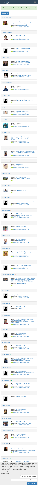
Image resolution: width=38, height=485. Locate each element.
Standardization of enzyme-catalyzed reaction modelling (22, 23)
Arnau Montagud (6, 418)
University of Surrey (21, 240)
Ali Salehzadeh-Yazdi (7, 274)
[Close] (35, 8)
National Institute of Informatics (23, 178)
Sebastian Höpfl (6, 132)
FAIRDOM (18, 151)
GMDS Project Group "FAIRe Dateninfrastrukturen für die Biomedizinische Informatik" (23, 448)
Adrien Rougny (6, 210)
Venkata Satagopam (7, 32)
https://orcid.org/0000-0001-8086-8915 (20, 412)
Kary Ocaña (5, 443)
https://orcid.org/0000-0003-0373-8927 (20, 268)
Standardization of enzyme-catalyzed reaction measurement (21, 22)
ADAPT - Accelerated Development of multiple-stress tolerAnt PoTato (23, 201)
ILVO (18, 165)
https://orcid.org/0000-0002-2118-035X (20, 217)
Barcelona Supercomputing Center (24, 423)
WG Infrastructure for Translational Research (25, 447)
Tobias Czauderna (6, 367)
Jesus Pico (5, 70)
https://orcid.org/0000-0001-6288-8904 (20, 256)
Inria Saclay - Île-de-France (22, 296)
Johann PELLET (6, 303)
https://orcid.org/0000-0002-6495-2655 (20, 297)
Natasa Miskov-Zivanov (8, 45)
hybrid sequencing (19, 164)
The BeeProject (30, 151)
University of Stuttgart (21, 141)
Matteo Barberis (6, 235)
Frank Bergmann (6, 17)
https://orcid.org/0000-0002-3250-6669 (20, 362)
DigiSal (17, 99)
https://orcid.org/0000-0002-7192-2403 (20, 167)
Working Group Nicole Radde (22, 136)
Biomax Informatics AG (22, 398)
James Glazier (5, 57)
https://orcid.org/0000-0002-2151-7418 (20, 452)
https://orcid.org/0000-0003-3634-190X (20, 64)
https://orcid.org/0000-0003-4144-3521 (20, 76)
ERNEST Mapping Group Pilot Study (23, 265)
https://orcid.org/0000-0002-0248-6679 (20, 192)
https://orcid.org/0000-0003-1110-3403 (20, 51)
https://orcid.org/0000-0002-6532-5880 (20, 39)
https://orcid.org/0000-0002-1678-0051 (20, 285)
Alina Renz (5, 329)
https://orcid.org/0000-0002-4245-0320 (20, 126)
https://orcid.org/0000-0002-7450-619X (20, 102)
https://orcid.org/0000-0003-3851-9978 (20, 336)
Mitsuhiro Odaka (6, 173)
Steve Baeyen (5, 161)
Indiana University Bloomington (23, 62)
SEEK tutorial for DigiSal (30, 99)
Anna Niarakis (5, 380)
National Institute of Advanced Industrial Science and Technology (22, 216)
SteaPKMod (30, 136)
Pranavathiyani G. (6, 223)
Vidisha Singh (5, 354)
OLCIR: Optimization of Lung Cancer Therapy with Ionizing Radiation (23, 280)
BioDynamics (18, 73)
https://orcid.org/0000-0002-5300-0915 (20, 142)
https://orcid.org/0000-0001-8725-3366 (20, 180)
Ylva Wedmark (6, 95)
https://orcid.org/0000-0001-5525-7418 (20, 324)
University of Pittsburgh (22, 50)
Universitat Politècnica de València (24, 75)
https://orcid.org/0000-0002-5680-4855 (20, 114)
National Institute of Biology (22, 203)
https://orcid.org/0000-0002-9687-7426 (20, 387)
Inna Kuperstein (6, 405)
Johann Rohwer (6, 248)
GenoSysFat (21, 99)
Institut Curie (19, 410)
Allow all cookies (32, 483)
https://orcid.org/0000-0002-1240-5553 (20, 348)
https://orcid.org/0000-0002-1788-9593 (20, 374)
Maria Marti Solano (7, 262)
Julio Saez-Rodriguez (7, 430)
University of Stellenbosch (22, 255)
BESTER (16, 279)
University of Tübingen (21, 190)
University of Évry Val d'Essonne (23, 360)
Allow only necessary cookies (28, 476)
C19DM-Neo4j (18, 213)
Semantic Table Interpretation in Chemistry (26, 152)
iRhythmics (20, 279)
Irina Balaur (5, 458)
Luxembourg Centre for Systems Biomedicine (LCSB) (20, 38)
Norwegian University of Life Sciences (25, 100)
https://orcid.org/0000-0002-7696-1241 (20, 424)
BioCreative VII (23, 151)
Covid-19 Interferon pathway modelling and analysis (22, 294)
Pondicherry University (21, 228)
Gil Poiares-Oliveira (7, 82)
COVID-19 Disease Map (21, 35)
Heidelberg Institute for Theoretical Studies (26, 154)
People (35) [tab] (5, 13)
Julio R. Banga (6, 119)
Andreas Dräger (6, 342)
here (28, 472)
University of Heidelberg (22, 25)
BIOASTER (19, 308)
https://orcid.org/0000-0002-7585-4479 (20, 155)
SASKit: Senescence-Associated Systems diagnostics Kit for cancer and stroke (22, 281)
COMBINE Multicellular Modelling (22, 61)
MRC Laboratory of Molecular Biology (25, 267)
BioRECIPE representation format (23, 48)
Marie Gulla (5, 108)
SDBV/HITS (13, 152)
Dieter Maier (5, 393)
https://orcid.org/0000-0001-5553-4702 (20, 26)
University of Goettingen (22, 450)
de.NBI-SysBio (19, 21)
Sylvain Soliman (6, 315)
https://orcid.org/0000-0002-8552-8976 (20, 437)
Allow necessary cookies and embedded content (24, 480)
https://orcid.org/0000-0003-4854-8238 (20, 229)
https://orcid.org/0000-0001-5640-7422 (20, 242)
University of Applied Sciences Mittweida (25, 372)
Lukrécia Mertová (6, 148)
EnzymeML (24, 21)
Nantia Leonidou (6, 185)
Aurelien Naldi (5, 290)
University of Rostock (21, 283)
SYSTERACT (18, 278)
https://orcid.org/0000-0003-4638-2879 (20, 89)
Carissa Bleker (6, 197)
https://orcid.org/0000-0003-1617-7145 (20, 204)
